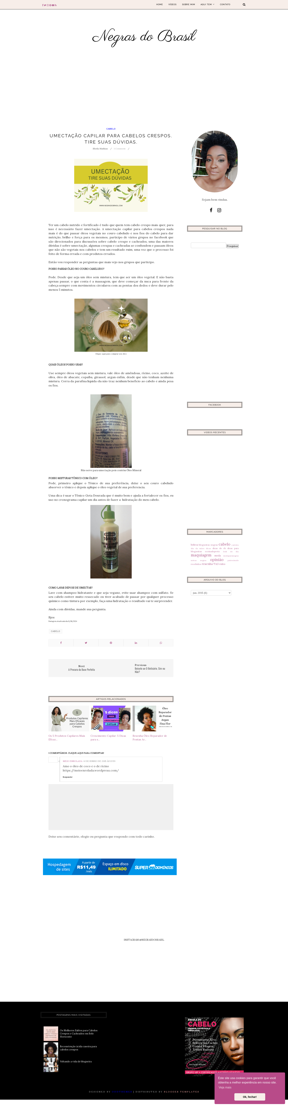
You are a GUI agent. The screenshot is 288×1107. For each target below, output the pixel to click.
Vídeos (172, 4)
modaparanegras (231, 556)
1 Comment (119, 148)
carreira (235, 545)
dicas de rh (219, 548)
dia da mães (197, 548)
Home (159, 4)
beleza (194, 544)
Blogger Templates (181, 1091)
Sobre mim (188, 4)
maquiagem (201, 555)
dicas (208, 548)
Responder (67, 777)
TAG (216, 564)
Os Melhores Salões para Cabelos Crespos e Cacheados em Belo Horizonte (79, 1033)
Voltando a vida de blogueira (76, 1061)
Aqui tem (208, 4)
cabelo (111, 129)
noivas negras (198, 560)
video (222, 564)
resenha (207, 564)
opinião (217, 559)
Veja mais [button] (225, 1087)
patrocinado (233, 560)
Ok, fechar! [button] (250, 1096)
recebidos (196, 564)
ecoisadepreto (212, 551)
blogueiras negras (208, 544)
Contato (225, 4)
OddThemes (122, 1091)
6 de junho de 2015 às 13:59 (99, 761)
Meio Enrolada (72, 761)
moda (217, 555)
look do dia (231, 551)
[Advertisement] (114, 95)
